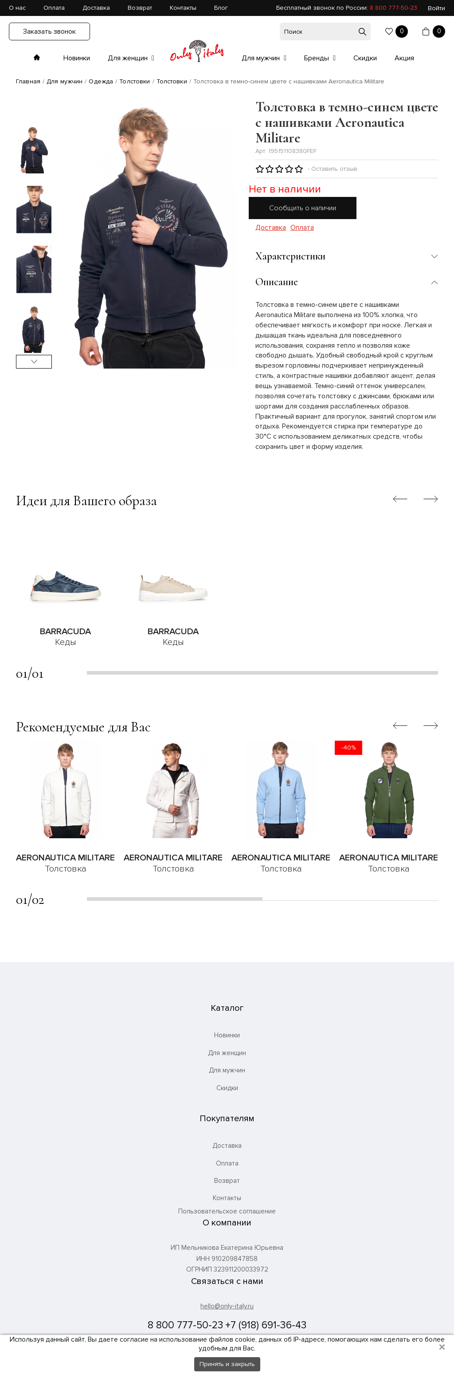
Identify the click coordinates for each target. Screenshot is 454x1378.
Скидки (365, 58)
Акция (404, 58)
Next (34, 362)
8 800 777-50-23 (393, 8)
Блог (221, 8)
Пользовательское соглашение (227, 1211)
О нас (17, 8)
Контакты (183, 8)
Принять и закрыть (227, 1364)
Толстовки (134, 81)
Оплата (54, 8)
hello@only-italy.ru (227, 1306)
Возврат (140, 8)
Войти (436, 8)
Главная (28, 81)
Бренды (317, 58)
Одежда (101, 81)
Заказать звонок (49, 31)
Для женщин (128, 58)
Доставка (96, 8)
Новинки (76, 58)
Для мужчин (262, 58)
